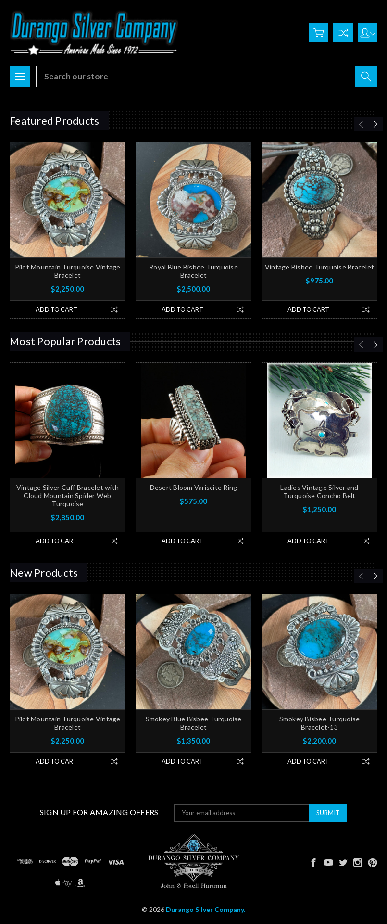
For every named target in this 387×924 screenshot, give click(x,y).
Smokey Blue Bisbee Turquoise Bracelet (194, 723)
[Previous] (361, 124)
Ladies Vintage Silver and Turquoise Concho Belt (319, 491)
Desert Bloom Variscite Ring (193, 487)
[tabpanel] (68, 230)
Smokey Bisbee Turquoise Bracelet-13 (319, 723)
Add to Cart (56, 309)
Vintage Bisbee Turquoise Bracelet (319, 267)
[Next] (375, 124)
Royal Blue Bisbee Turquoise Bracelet (193, 271)
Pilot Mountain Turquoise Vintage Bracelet (68, 271)
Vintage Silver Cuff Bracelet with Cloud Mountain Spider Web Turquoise (67, 495)
